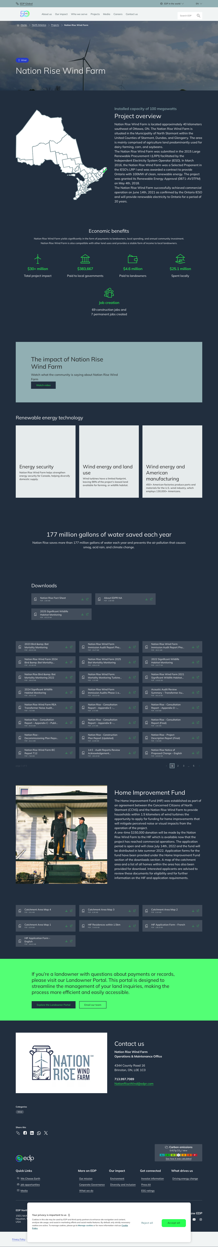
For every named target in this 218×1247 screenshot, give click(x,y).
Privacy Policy (18, 1239)
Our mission (85, 1178)
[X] (46, 1133)
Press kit (146, 1184)
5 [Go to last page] (193, 765)
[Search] (198, 14)
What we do (86, 1190)
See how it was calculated (178, 1158)
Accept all (174, 1222)
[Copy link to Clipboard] (18, 1133)
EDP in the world (172, 3)
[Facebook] (25, 1133)
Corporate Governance (92, 1184)
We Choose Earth (30, 1178)
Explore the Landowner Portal (53, 1004)
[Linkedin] (32, 1133)
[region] (109, 1222)
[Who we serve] (79, 14)
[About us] (46, 14)
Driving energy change (185, 1178)
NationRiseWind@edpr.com (134, 1083)
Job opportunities (30, 1184)
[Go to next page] (199, 765)
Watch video (43, 385)
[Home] (23, 25)
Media (24, 1190)
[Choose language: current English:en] (195, 3)
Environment (117, 1178)
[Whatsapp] (39, 1133)
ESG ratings (148, 1190)
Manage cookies (85, 1225)
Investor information (152, 1178)
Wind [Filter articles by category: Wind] (20, 1112)
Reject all (147, 1222)
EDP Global (26, 3)
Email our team (92, 1004)
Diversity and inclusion (123, 1184)
